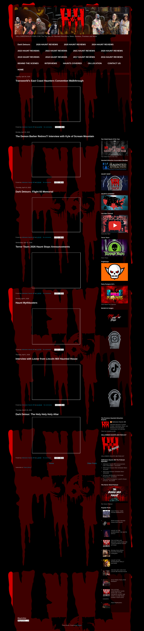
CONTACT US (114, 63)
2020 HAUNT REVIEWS (112, 51)
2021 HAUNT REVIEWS (84, 51)
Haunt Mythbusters (26, 302)
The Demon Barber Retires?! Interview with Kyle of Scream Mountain (55, 136)
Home (51, 463)
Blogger (79, 625)
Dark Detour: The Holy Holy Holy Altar (37, 414)
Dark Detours (24, 44)
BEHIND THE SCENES (28, 63)
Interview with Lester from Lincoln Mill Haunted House (47, 358)
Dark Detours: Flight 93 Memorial (34, 191)
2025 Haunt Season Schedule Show (113, 471)
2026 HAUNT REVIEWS (47, 44)
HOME (21, 70)
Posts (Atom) (27, 467)
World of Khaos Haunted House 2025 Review (118, 521)
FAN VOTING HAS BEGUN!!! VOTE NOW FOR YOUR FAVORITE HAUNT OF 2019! (119, 543)
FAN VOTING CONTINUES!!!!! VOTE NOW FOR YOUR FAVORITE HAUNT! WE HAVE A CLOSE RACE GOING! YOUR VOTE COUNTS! (114, 594)
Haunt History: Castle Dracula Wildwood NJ (117, 511)
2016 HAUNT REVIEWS (112, 57)
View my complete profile (108, 431)
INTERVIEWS (51, 63)
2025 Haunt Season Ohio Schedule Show (115, 468)
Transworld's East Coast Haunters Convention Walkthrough (50, 80)
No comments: (48, 127)
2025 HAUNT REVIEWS (75, 44)
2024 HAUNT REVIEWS (103, 44)
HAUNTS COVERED (72, 63)
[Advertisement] (114, 106)
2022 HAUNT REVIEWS (56, 51)
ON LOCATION (95, 63)
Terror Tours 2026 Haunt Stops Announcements (43, 246)
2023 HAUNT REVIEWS (28, 51)
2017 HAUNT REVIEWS (84, 57)
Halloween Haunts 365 (119, 422)
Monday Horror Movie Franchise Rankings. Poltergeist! (117, 552)
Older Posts (92, 463)
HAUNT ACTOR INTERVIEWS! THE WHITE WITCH (119, 532)
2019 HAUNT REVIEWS (28, 57)
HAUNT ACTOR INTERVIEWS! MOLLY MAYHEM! (117, 561)
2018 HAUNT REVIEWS (56, 57)
